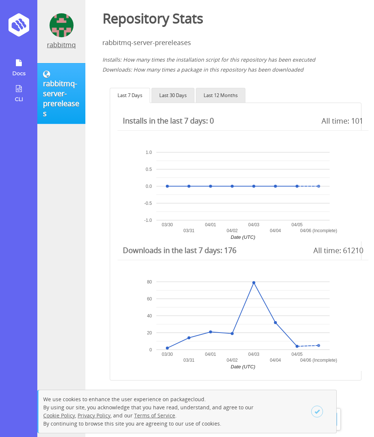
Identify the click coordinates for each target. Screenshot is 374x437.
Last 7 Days (130, 95)
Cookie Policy (59, 415)
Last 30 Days (173, 95)
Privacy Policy (94, 415)
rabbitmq (61, 44)
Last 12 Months (221, 95)
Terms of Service (154, 415)
